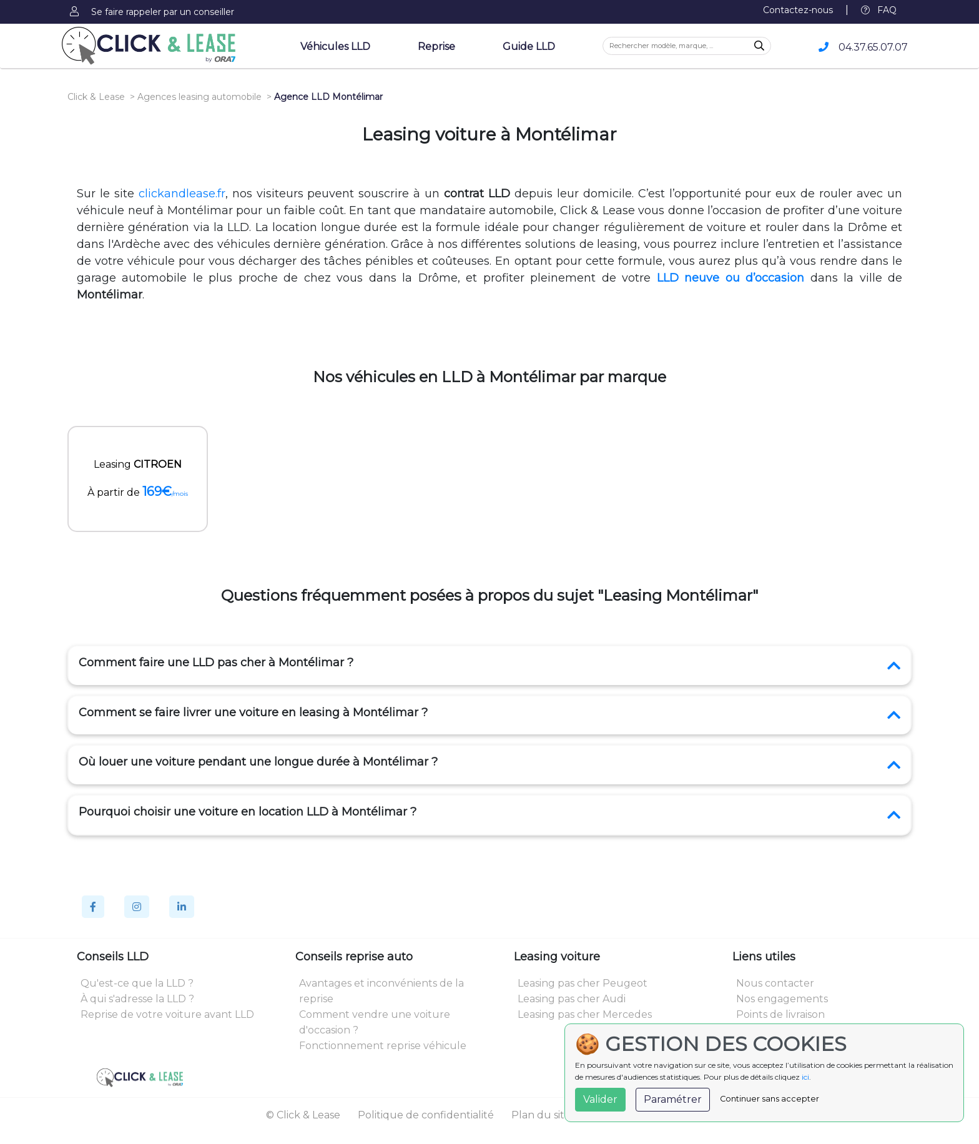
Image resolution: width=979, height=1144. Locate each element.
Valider (600, 1099)
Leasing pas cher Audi (572, 999)
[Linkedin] (181, 906)
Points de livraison (780, 1014)
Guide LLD (529, 46)
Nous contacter (775, 983)
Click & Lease (96, 96)
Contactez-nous (798, 10)
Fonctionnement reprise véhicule (382, 1046)
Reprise (436, 46)
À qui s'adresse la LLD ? (137, 999)
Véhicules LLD (335, 46)
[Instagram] (136, 906)
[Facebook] (93, 906)
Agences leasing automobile (199, 96)
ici (805, 1077)
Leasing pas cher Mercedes (585, 1014)
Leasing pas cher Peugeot (582, 983)
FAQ (879, 10)
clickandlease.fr (182, 193)
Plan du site (541, 1115)
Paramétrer (673, 1099)
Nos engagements (782, 999)
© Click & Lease (303, 1115)
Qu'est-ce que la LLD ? (137, 983)
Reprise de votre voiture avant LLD (167, 1014)
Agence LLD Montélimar (328, 96)
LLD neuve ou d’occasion (730, 278)
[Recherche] (759, 46)
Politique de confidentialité (426, 1115)
